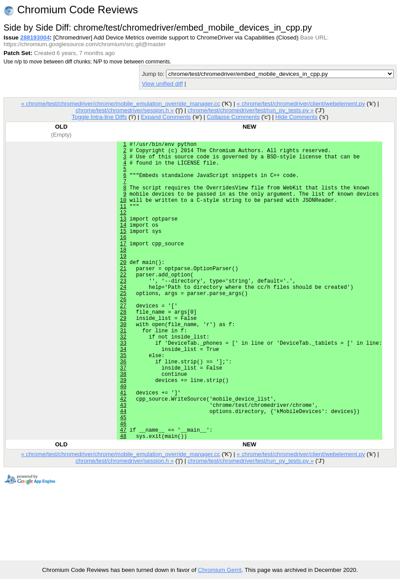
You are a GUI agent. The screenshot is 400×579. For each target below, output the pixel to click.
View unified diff (162, 83)
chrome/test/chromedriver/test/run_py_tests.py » (251, 110)
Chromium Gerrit (220, 570)
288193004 (35, 37)
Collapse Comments (233, 117)
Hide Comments (296, 117)
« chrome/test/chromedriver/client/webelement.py (301, 103)
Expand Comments (166, 117)
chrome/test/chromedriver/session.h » (124, 110)
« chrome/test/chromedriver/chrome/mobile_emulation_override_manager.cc (120, 103)
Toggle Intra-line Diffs (99, 117)
